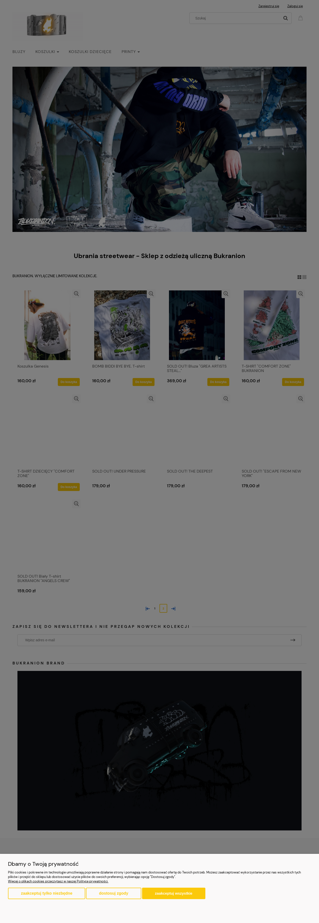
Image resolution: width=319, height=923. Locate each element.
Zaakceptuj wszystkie (173, 893)
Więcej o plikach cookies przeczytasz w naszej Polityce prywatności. (58, 881)
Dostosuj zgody (113, 893)
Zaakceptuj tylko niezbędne (46, 893)
